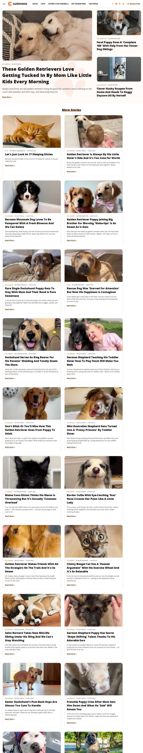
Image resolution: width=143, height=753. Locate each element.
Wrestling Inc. (115, 736)
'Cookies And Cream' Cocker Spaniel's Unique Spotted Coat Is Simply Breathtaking (70, 612)
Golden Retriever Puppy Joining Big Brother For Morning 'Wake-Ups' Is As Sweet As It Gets (21, 217)
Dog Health (9, 667)
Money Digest (77, 736)
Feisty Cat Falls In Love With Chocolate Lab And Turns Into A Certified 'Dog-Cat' (23, 612)
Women (106, 736)
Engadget (25, 736)
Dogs (35, 4)
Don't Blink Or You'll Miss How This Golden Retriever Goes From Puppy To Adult (116, 282)
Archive (67, 723)
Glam (48, 736)
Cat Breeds (56, 342)
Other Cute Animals (58, 4)
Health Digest (65, 736)
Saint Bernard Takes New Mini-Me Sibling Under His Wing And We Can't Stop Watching (116, 414)
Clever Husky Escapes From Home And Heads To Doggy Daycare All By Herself (114, 92)
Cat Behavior (10, 605)
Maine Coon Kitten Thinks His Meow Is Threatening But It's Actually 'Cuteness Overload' (71, 350)
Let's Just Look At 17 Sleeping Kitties (24, 147)
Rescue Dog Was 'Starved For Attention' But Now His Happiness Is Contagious (118, 215)
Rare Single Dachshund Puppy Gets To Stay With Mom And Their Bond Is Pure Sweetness (70, 217)
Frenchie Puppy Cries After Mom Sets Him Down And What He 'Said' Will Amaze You (116, 481)
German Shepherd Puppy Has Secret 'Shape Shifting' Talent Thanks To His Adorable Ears (24, 481)
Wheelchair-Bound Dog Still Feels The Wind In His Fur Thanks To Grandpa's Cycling (71, 674)
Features (93, 4)
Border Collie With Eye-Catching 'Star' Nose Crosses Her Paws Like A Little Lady (118, 348)
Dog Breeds (6, 64)
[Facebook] (112, 4)
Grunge (55, 736)
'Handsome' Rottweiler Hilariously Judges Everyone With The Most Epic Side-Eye (117, 545)
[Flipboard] (119, 4)
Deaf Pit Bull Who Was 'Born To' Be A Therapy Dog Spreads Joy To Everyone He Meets (23, 547)
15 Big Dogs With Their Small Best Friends (70, 543)
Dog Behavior (102, 38)
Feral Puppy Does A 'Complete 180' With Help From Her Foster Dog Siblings (117, 46)
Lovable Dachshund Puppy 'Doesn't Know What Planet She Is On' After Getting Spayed (23, 676)
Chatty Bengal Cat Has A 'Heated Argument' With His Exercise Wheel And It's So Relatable (70, 414)
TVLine (41, 736)
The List (98, 736)
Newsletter (133, 4)
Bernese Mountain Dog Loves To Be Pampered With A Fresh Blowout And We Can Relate (118, 151)
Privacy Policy (81, 723)
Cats (43, 4)
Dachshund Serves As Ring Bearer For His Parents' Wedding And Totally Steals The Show (23, 284)
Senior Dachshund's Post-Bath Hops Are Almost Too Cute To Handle (69, 479)
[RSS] (123, 4)
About (58, 723)
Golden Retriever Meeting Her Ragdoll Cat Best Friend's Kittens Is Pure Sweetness (118, 612)
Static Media (59, 728)
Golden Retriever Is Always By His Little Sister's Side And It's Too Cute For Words (71, 149)
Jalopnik (34, 736)
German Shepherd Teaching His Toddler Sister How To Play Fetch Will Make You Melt (70, 284)
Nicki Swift (88, 736)
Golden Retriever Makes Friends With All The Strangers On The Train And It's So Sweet (23, 414)
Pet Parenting (79, 4)
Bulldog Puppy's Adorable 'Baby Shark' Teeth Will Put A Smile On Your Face (118, 674)
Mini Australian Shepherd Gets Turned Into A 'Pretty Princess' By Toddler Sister (22, 348)
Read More (6, 97)
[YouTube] (116, 4)
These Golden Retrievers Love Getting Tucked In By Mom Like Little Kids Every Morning (47, 75)
